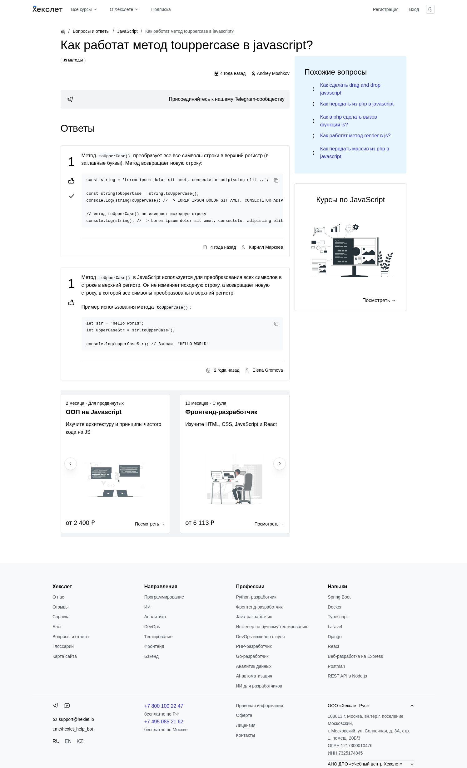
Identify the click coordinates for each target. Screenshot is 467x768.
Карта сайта (64, 656)
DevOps (152, 626)
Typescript (338, 616)
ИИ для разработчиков (259, 685)
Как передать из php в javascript (357, 103)
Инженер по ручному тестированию (272, 626)
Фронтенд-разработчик (259, 606)
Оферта (244, 715)
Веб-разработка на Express (355, 656)
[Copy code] (276, 180)
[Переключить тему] (430, 9)
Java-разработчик (254, 616)
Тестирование (158, 636)
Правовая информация (259, 705)
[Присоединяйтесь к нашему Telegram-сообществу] (175, 99)
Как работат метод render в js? (355, 135)
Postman (336, 666)
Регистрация (386, 9)
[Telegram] (55, 706)
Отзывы (60, 606)
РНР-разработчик (254, 646)
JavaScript (127, 31)
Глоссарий (63, 646)
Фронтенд (154, 646)
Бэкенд (151, 656)
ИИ (147, 606)
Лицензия (246, 725)
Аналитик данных (254, 666)
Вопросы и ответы (91, 31)
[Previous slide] (70, 463)
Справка (61, 616)
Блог (57, 626)
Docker (334, 606)
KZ (80, 741)
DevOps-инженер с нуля (260, 636)
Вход (414, 9)
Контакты (245, 735)
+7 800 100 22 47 (163, 706)
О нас (58, 596)
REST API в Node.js (347, 675)
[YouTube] (67, 706)
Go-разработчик (252, 656)
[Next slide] (279, 463)
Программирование (164, 596)
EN (68, 741)
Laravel (335, 626)
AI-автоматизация (254, 675)
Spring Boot (339, 596)
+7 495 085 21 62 (163, 721)
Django (334, 636)
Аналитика (155, 616)
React (333, 646)
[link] (175, 99)
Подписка (161, 9)
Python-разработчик (256, 596)
